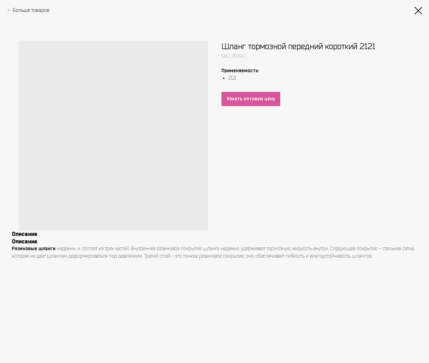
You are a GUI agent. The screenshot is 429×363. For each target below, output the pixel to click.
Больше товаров (31, 10)
